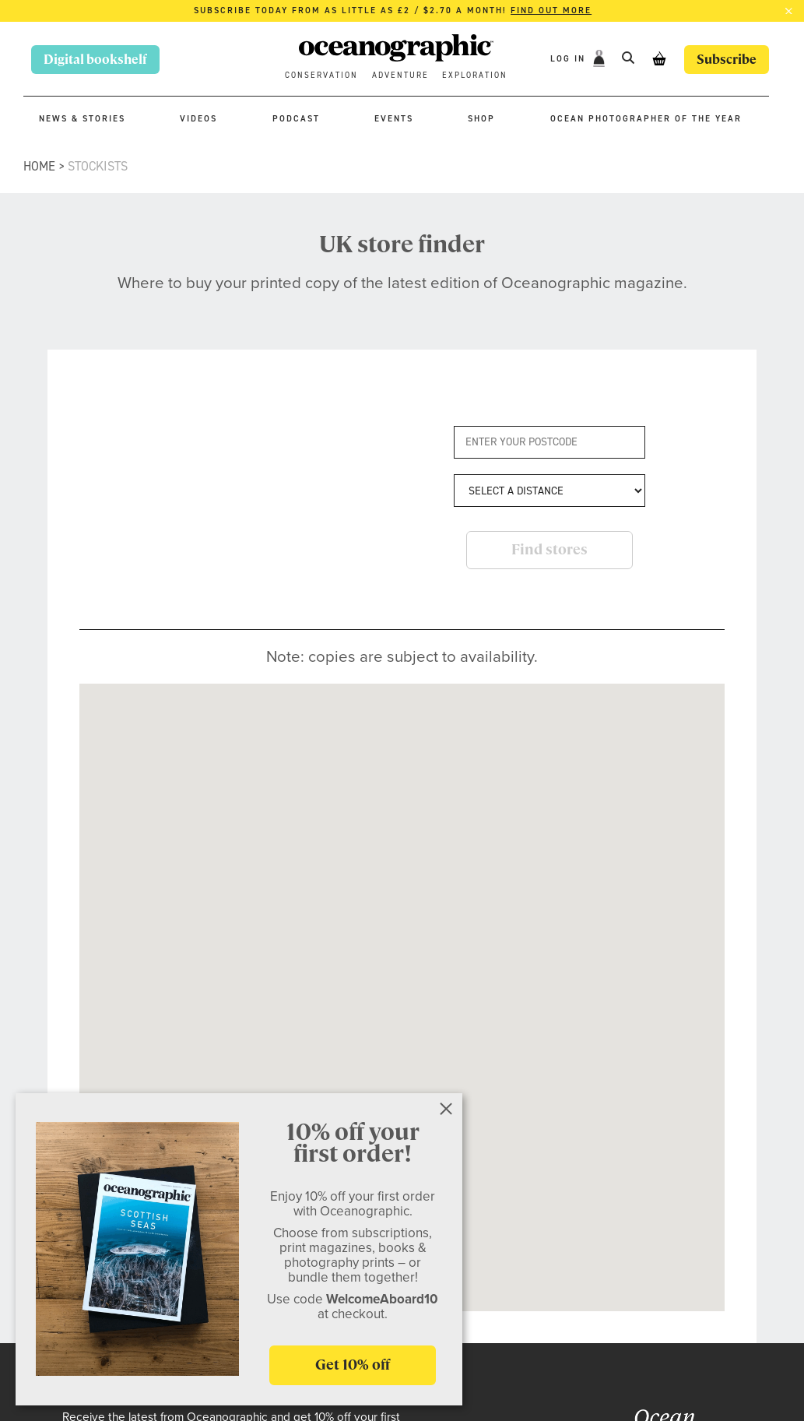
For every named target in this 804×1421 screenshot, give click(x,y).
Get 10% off (352, 1365)
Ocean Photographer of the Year (646, 119)
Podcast (296, 119)
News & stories (82, 119)
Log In (569, 59)
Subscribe (727, 59)
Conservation (321, 75)
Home (39, 165)
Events (393, 119)
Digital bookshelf (95, 59)
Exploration (474, 75)
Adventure (400, 75)
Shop (481, 119)
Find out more (551, 10)
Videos (198, 119)
